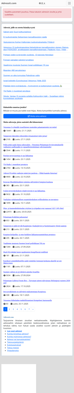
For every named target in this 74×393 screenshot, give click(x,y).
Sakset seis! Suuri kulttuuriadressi (17, 32)
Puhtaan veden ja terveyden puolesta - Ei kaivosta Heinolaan (28, 55)
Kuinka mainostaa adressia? (19, 336)
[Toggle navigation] (69, 3)
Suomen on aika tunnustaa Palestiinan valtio (21, 75)
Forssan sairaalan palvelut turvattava (18, 60)
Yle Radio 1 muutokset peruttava (16, 91)
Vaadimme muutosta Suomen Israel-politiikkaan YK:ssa (26, 65)
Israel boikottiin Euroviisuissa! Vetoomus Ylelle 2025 (24, 81)
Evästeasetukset (14, 345)
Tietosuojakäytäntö (15, 342)
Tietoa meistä (13, 347)
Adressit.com (8, 3)
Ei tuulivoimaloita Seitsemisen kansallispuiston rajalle (25, 37)
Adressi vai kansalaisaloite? (18, 339)
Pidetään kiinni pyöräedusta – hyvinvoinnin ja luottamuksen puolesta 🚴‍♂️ (32, 86)
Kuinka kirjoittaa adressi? (18, 334)
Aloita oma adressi (37, 116)
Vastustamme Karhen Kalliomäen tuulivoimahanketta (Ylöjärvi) (28, 42)
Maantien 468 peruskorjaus (14, 70)
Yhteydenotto (13, 350)
